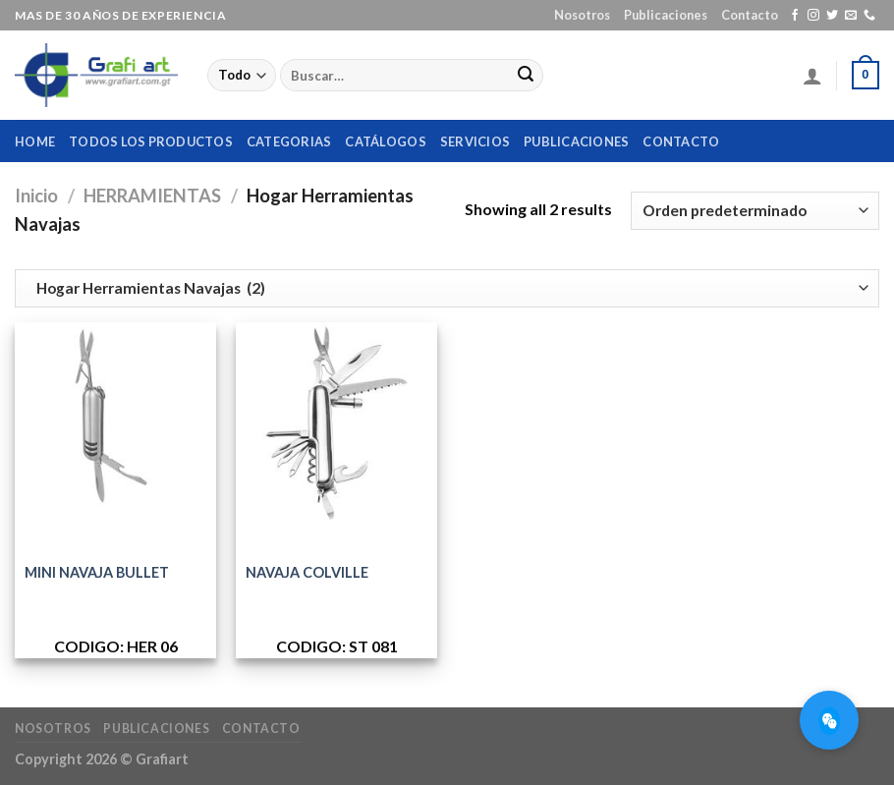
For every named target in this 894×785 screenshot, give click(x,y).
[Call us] (869, 16)
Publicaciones (665, 15)
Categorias (289, 141)
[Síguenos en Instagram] (813, 16)
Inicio (36, 195)
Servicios (475, 141)
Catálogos (385, 141)
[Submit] (525, 75)
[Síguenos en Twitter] (832, 16)
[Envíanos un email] (851, 16)
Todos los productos (151, 141)
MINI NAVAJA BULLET (97, 572)
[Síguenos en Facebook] (795, 16)
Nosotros (582, 15)
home (35, 141)
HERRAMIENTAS (152, 195)
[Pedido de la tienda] (755, 211)
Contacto (749, 15)
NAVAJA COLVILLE (307, 572)
